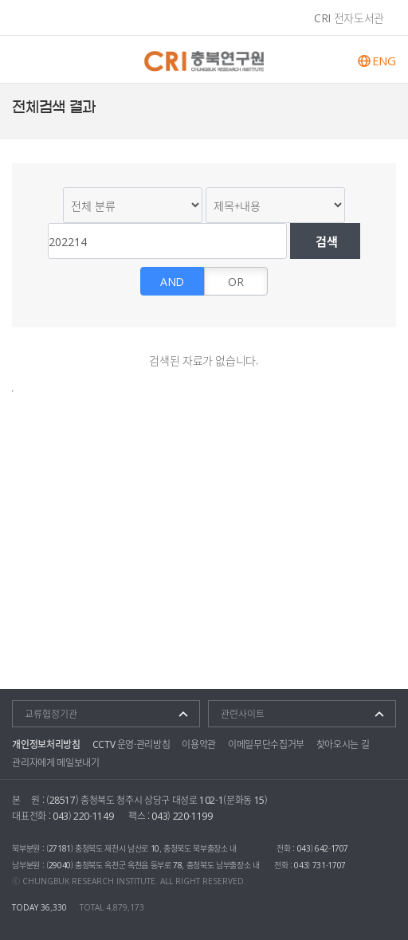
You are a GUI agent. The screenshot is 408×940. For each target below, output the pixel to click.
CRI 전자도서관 (349, 17)
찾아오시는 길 (343, 744)
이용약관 (199, 744)
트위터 (392, 108)
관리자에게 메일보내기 (55, 762)
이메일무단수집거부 (266, 744)
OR (235, 281)
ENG (384, 61)
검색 (325, 241)
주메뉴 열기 (26, 59)
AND (172, 281)
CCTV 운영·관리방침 (131, 744)
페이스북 (372, 108)
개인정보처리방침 (46, 744)
